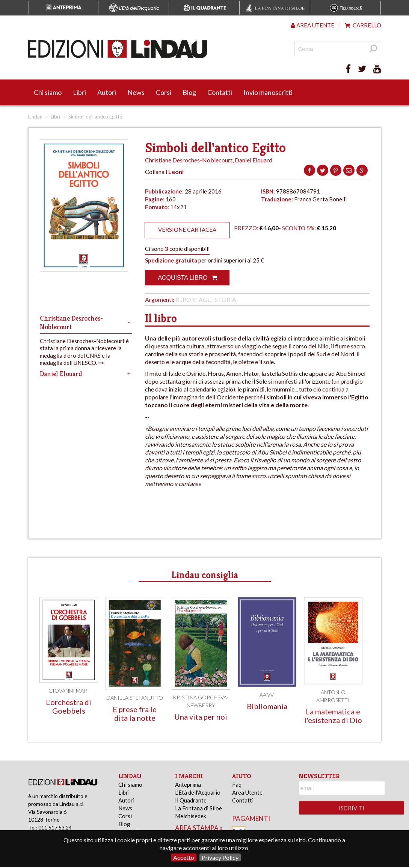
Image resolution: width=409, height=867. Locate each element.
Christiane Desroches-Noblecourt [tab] (86, 322)
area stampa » (199, 828)
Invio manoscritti (268, 92)
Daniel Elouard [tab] (86, 373)
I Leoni (175, 171)
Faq (236, 784)
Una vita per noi (200, 716)
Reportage (193, 299)
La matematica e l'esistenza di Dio (333, 715)
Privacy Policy (220, 857)
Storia (225, 299)
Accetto (183, 857)
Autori (106, 92)
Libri (79, 92)
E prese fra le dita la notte (135, 713)
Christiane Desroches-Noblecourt (188, 160)
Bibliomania (267, 706)
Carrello (363, 25)
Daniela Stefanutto (134, 697)
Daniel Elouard (253, 160)
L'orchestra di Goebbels (68, 706)
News (136, 92)
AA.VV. (267, 695)
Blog (189, 92)
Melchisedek (190, 816)
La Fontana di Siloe (198, 808)
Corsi (163, 92)
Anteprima (188, 784)
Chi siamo (48, 92)
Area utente (312, 25)
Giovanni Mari (68, 690)
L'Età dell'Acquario (197, 792)
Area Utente (247, 792)
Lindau (35, 117)
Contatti (219, 92)
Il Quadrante (191, 800)
